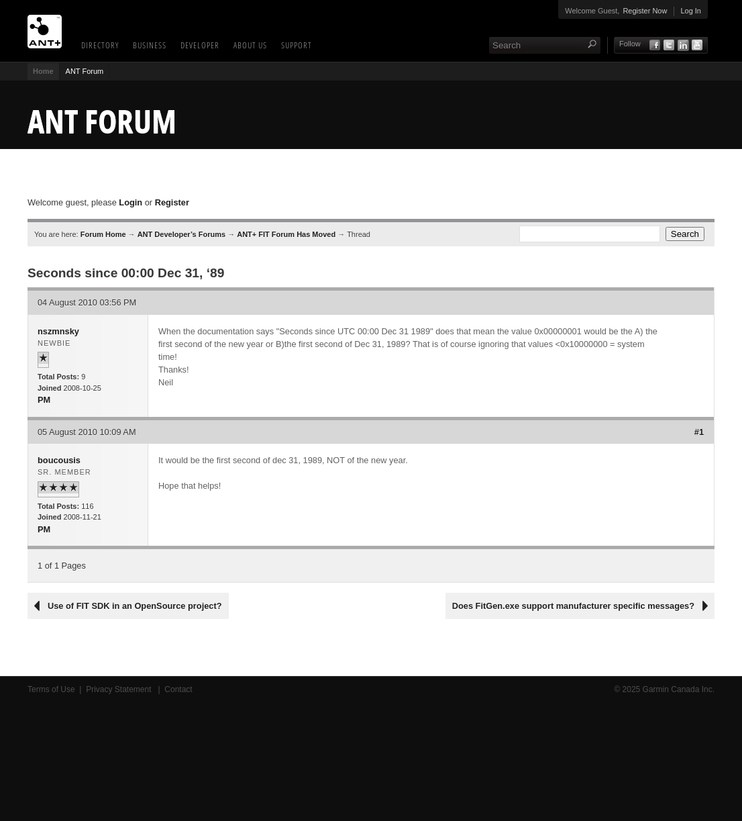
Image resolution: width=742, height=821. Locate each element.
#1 (699, 432)
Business (149, 45)
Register (172, 202)
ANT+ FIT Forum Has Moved (286, 234)
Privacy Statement (120, 689)
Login (130, 202)
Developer (199, 45)
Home (43, 71)
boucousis (59, 460)
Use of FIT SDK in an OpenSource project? (135, 606)
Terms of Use (51, 689)
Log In (690, 11)
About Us (250, 45)
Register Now (645, 11)
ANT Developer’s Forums (181, 234)
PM (44, 400)
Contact (178, 689)
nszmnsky (58, 331)
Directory (100, 45)
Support (296, 45)
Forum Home (103, 234)
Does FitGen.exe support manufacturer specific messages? (573, 606)
